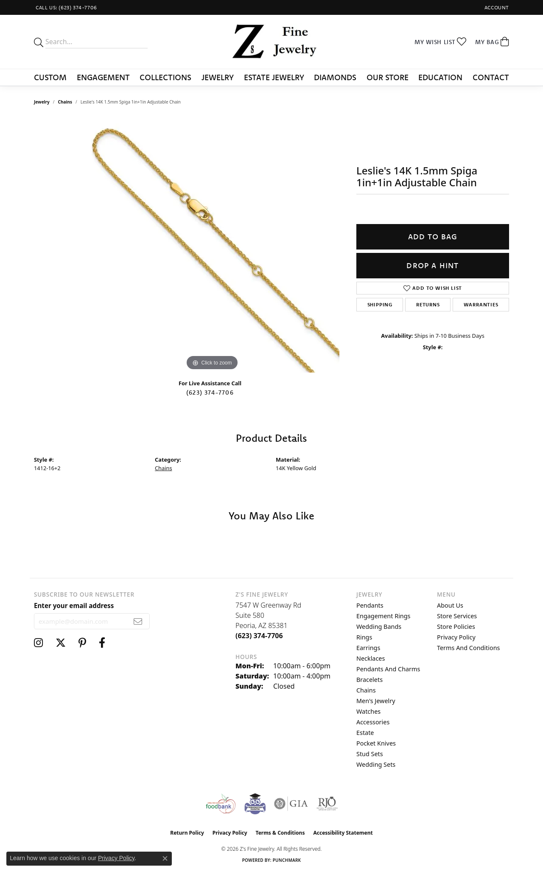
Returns (428, 304)
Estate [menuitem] (365, 733)
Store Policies (456, 626)
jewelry (42, 102)
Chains (65, 102)
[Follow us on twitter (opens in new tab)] (60, 643)
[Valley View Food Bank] (220, 803)
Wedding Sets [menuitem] (375, 764)
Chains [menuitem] (366, 690)
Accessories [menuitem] (372, 722)
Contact (491, 77)
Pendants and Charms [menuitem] (388, 669)
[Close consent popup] (165, 858)
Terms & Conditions (280, 832)
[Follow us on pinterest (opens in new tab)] (82, 643)
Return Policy (187, 832)
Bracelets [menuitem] (369, 680)
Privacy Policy (456, 637)
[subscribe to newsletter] (138, 621)
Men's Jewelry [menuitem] (375, 701)
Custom (50, 77)
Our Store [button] (388, 77)
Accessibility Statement (342, 832)
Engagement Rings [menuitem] (383, 616)
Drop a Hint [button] (432, 265)
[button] (496, 7)
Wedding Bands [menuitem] (378, 626)
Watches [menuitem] (368, 711)
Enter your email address (74, 605)
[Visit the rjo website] (327, 803)
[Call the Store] (259, 635)
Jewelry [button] (218, 77)
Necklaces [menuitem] (370, 658)
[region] (212, 245)
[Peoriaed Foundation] (255, 803)
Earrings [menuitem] (368, 648)
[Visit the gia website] (291, 803)
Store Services (457, 616)
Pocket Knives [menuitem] (376, 743)
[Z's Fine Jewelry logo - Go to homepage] (271, 42)
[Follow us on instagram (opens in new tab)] (38, 643)
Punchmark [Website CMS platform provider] (287, 860)
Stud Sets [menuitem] (369, 754)
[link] (65, 7)
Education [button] (440, 77)
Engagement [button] (103, 77)
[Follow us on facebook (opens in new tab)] (102, 643)
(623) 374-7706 (210, 392)
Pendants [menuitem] (369, 605)
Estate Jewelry (274, 77)
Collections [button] (165, 77)
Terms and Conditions (468, 648)
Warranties (481, 304)
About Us (450, 605)
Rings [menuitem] (364, 637)
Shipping (379, 304)
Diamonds (335, 77)
